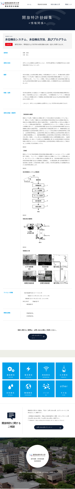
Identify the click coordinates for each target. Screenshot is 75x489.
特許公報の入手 (55, 4)
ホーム (29, 4)
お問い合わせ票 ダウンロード (35, 336)
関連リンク (68, 4)
